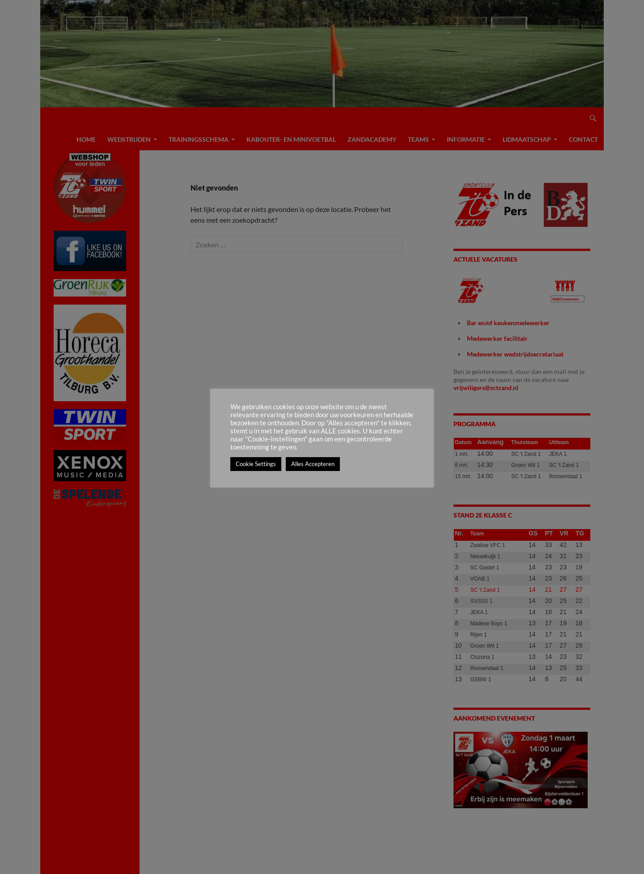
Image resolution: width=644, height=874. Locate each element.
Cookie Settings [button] (256, 463)
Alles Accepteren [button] (313, 463)
